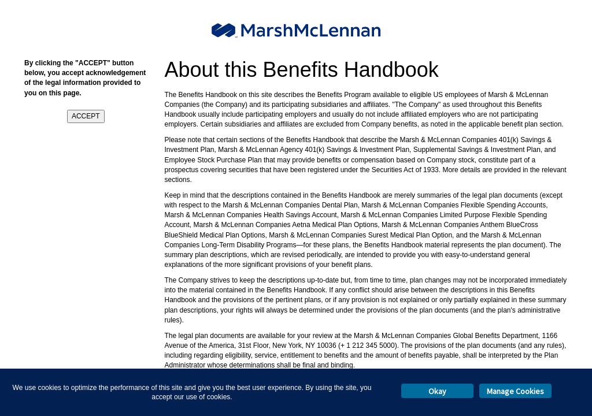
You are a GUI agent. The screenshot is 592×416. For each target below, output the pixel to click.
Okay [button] (437, 391)
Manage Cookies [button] (515, 391)
